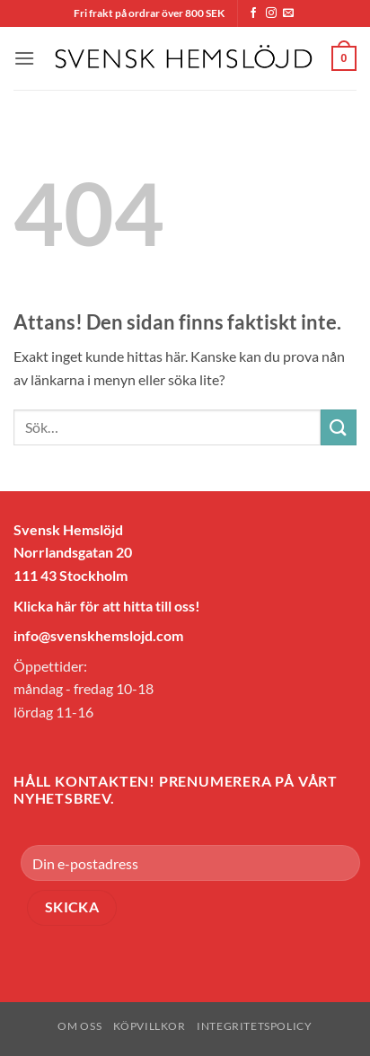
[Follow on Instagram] (271, 13)
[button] (24, 58)
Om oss (79, 1026)
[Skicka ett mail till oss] (288, 13)
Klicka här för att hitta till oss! (106, 605)
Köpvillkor (149, 1026)
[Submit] (339, 426)
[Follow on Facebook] (253, 13)
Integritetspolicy (254, 1026)
